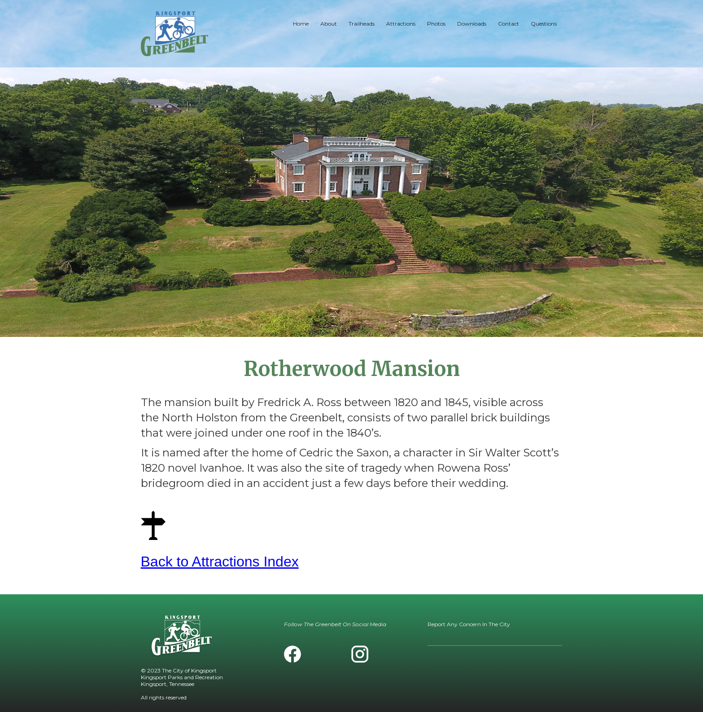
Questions (544, 23)
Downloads (471, 23)
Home (301, 23)
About (328, 23)
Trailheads (362, 23)
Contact (508, 23)
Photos (436, 23)
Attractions (400, 23)
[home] (174, 33)
